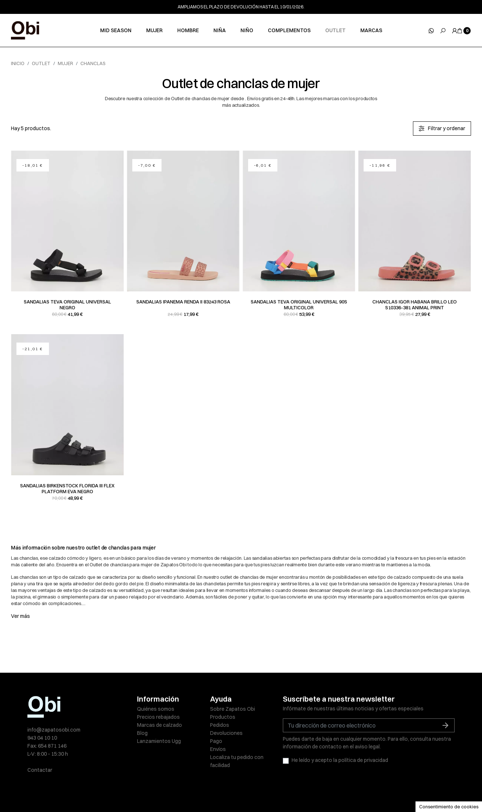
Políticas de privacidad (194, 791)
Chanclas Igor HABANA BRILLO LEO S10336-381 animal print (414, 304)
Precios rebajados (158, 717)
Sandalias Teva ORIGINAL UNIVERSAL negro (67, 304)
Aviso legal (149, 791)
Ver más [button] (20, 616)
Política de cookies (248, 791)
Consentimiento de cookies (448, 806)
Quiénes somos (155, 709)
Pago (216, 741)
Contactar (39, 770)
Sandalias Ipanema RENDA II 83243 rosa (183, 302)
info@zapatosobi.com (53, 729)
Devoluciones (226, 733)
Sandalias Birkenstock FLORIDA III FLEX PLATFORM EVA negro (67, 488)
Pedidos (219, 725)
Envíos (218, 749)
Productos (222, 717)
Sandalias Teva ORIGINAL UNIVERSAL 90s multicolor (299, 304)
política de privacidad (363, 760)
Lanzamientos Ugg (159, 741)
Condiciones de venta (301, 791)
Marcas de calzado (159, 725)
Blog (142, 733)
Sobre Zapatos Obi (232, 709)
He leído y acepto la (340, 760)
